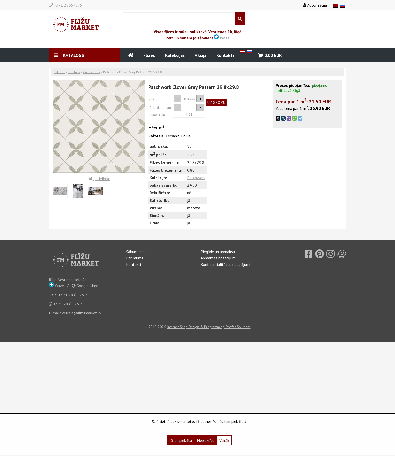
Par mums (134, 257)
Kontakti (225, 55)
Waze (222, 37)
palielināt (99, 178)
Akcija (200, 55)
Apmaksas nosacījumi (218, 257)
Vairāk (224, 440)
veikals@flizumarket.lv (81, 312)
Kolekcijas (175, 55)
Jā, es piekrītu (181, 440)
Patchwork (196, 177)
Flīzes (149, 55)
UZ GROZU (216, 102)
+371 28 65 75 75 (74, 294)
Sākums (59, 72)
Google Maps (85, 285)
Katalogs (74, 72)
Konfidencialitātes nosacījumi (225, 264)
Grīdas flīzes (91, 72)
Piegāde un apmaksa (218, 251)
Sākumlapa (135, 251)
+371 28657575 (65, 5)
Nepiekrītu (205, 440)
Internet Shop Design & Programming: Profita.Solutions (209, 326)
